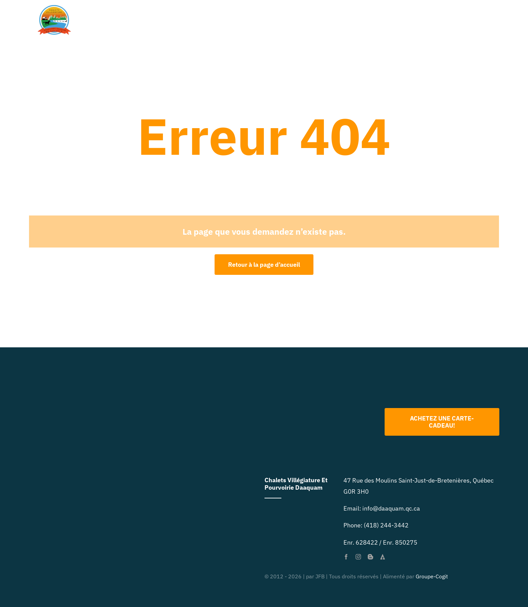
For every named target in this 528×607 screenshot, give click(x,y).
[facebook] (346, 556)
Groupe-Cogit (432, 576)
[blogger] (370, 556)
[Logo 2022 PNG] (323, 379)
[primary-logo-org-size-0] (54, 8)
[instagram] (358, 556)
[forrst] (382, 556)
